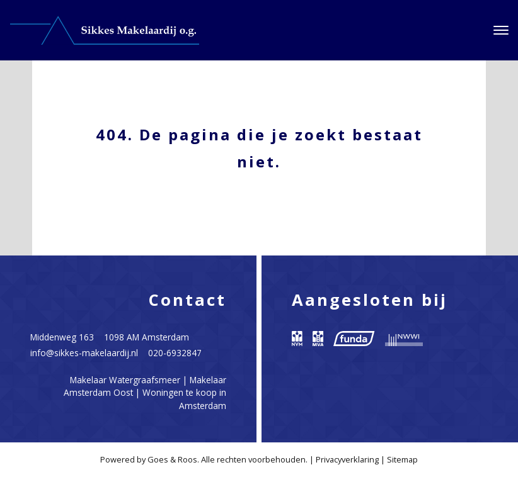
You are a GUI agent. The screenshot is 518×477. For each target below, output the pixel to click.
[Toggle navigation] (500, 30)
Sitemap (402, 459)
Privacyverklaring (347, 459)
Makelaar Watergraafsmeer (125, 380)
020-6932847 (175, 353)
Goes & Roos (172, 459)
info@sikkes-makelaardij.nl (84, 353)
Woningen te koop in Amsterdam (184, 398)
